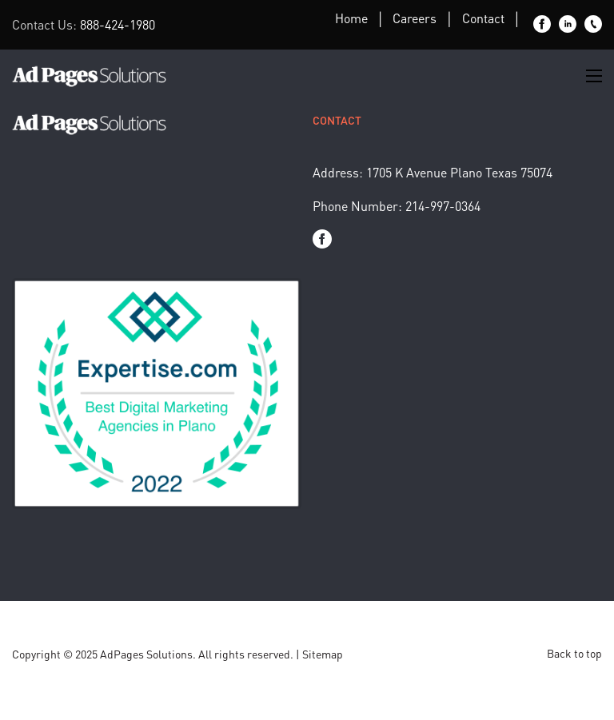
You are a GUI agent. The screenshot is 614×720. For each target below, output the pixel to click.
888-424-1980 (117, 24)
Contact (483, 18)
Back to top (574, 653)
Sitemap (322, 653)
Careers (415, 18)
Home (351, 18)
